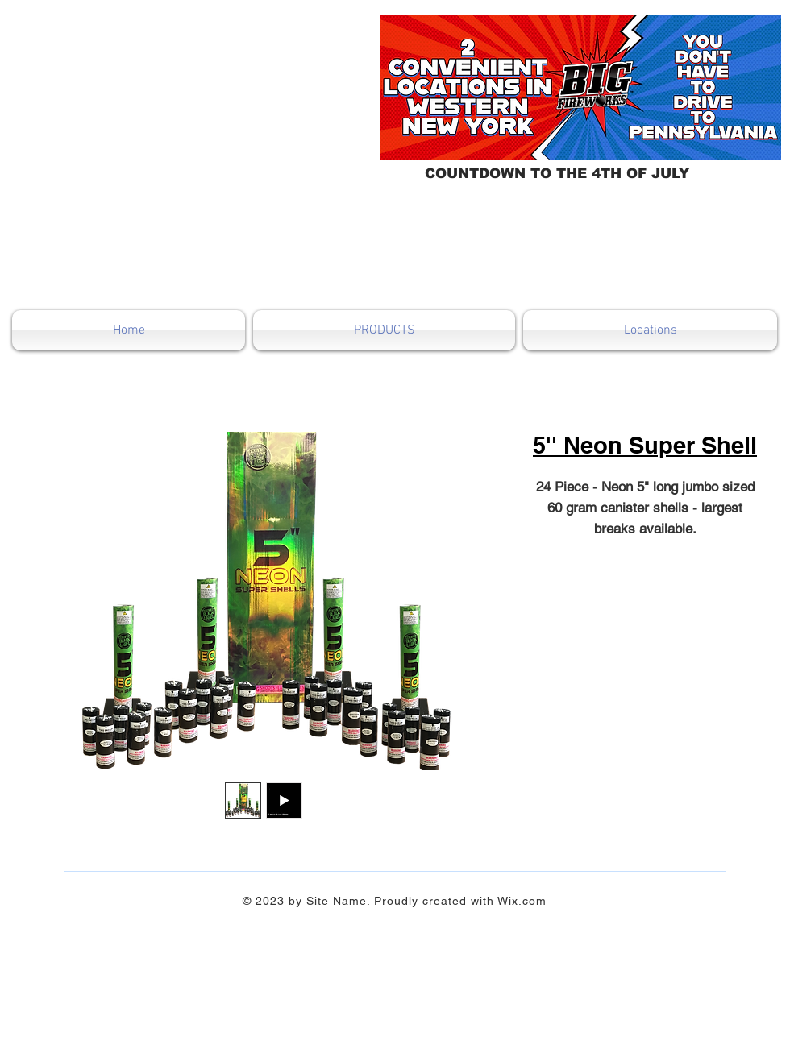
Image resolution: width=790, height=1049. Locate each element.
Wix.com (522, 900)
